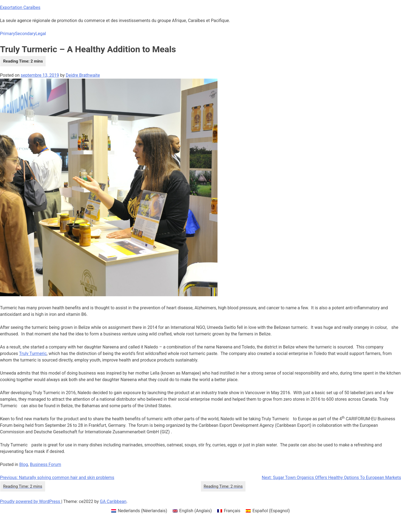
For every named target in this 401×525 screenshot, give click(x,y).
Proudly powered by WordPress (30, 501)
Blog (23, 464)
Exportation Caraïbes (20, 7)
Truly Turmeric (33, 353)
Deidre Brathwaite (83, 75)
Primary (7, 33)
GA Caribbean (113, 501)
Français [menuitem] (232, 510)
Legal (40, 33)
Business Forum (45, 464)
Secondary (25, 33)
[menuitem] (139, 511)
